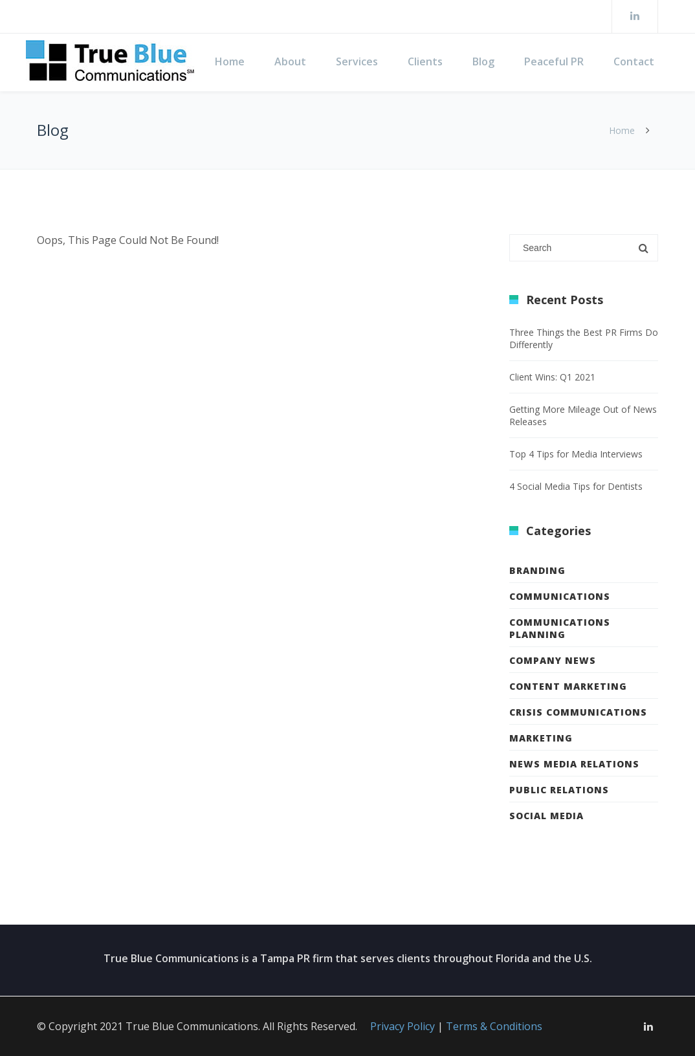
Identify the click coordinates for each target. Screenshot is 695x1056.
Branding (537, 570)
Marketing (541, 738)
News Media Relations (574, 764)
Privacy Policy (402, 1026)
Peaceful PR (554, 61)
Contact (633, 61)
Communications (559, 596)
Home (230, 61)
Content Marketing (568, 686)
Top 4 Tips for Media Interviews (576, 454)
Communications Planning (559, 628)
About (290, 61)
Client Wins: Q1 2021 (552, 377)
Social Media (546, 815)
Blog (483, 61)
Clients (425, 61)
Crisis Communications (578, 712)
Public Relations (559, 790)
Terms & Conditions (494, 1026)
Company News (552, 660)
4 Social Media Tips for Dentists (576, 486)
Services (357, 61)
